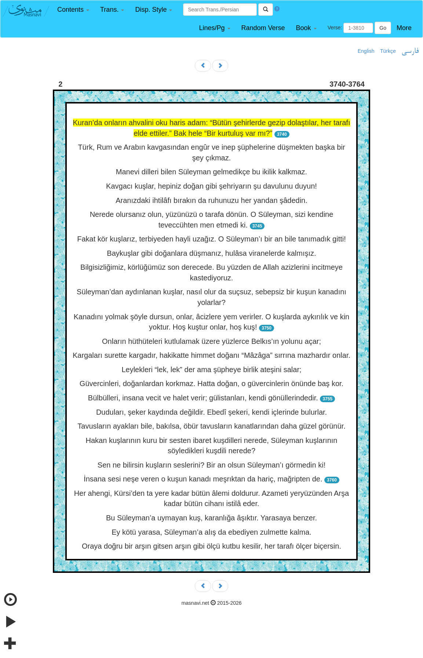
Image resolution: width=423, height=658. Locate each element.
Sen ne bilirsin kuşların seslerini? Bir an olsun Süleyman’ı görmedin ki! (211, 465)
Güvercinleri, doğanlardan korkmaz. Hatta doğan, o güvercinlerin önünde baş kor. (211, 383)
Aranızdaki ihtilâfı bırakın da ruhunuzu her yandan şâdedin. (211, 200)
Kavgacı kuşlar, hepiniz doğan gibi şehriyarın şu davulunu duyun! (211, 186)
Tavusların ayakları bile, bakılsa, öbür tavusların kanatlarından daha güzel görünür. (211, 426)
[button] (73, 9)
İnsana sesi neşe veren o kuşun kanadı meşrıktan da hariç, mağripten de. (203, 479)
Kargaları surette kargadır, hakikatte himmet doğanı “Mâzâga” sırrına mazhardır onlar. (211, 355)
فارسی (410, 51)
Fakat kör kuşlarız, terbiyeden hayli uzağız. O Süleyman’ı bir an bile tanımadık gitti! (211, 239)
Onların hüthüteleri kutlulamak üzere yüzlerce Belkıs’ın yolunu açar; (211, 341)
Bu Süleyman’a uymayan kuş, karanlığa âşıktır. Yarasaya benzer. (211, 518)
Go (382, 28)
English (366, 51)
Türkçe (388, 51)
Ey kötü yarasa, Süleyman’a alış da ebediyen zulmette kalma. (211, 532)
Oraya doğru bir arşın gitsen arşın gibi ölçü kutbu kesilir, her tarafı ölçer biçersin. (211, 546)
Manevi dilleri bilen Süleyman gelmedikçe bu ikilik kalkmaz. (211, 172)
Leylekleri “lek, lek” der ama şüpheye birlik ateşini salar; (211, 370)
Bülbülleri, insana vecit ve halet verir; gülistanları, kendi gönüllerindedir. (203, 398)
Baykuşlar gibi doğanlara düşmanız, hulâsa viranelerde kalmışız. (211, 253)
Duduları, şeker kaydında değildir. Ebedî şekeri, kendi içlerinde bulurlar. (211, 412)
